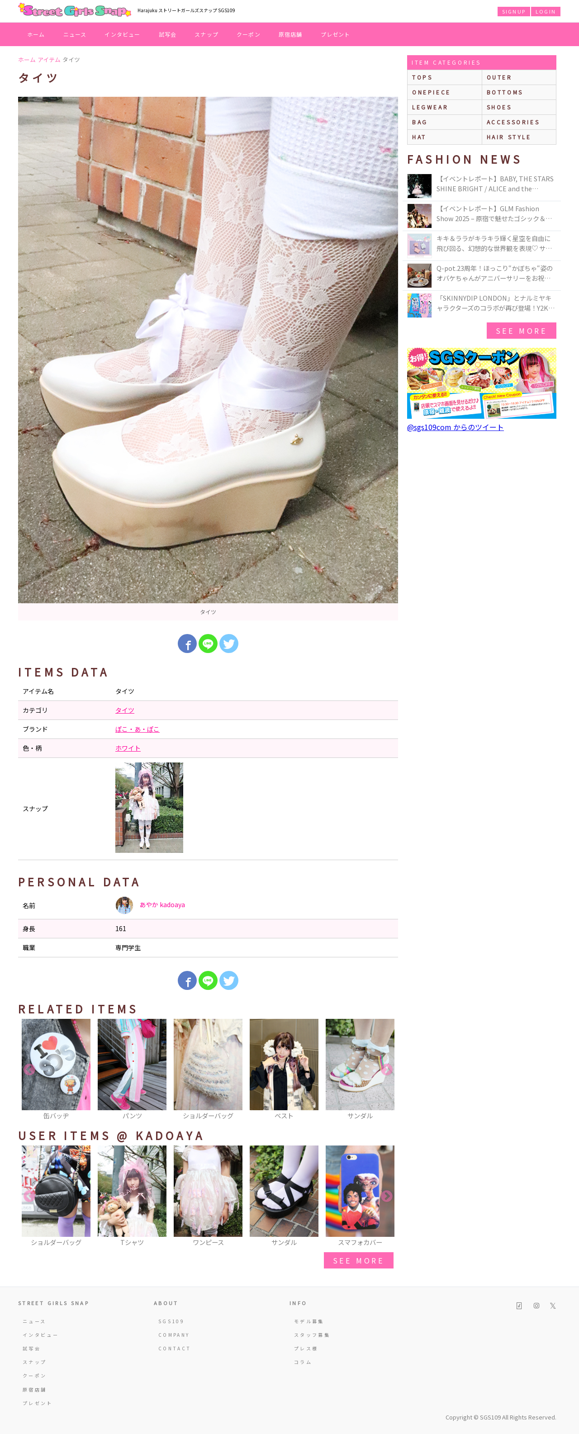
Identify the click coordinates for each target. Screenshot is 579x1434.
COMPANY (174, 1334)
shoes (499, 107)
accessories (513, 122)
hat (419, 137)
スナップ (206, 34)
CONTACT (174, 1348)
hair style (509, 137)
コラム (303, 1361)
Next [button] (387, 1070)
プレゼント (336, 34)
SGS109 (171, 1321)
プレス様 (306, 1348)
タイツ (124, 710)
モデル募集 (309, 1321)
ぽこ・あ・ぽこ (137, 729)
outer (500, 77)
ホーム (36, 34)
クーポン (249, 34)
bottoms (505, 92)
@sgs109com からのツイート (455, 426)
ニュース (75, 34)
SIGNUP (514, 11)
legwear (430, 107)
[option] (208, 358)
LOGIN (546, 11)
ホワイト (128, 747)
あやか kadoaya (150, 905)
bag (420, 122)
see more (358, 1260)
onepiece (431, 92)
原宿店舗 (291, 34)
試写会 (168, 34)
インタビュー (122, 34)
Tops (422, 77)
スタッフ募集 (312, 1334)
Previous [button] (29, 1070)
